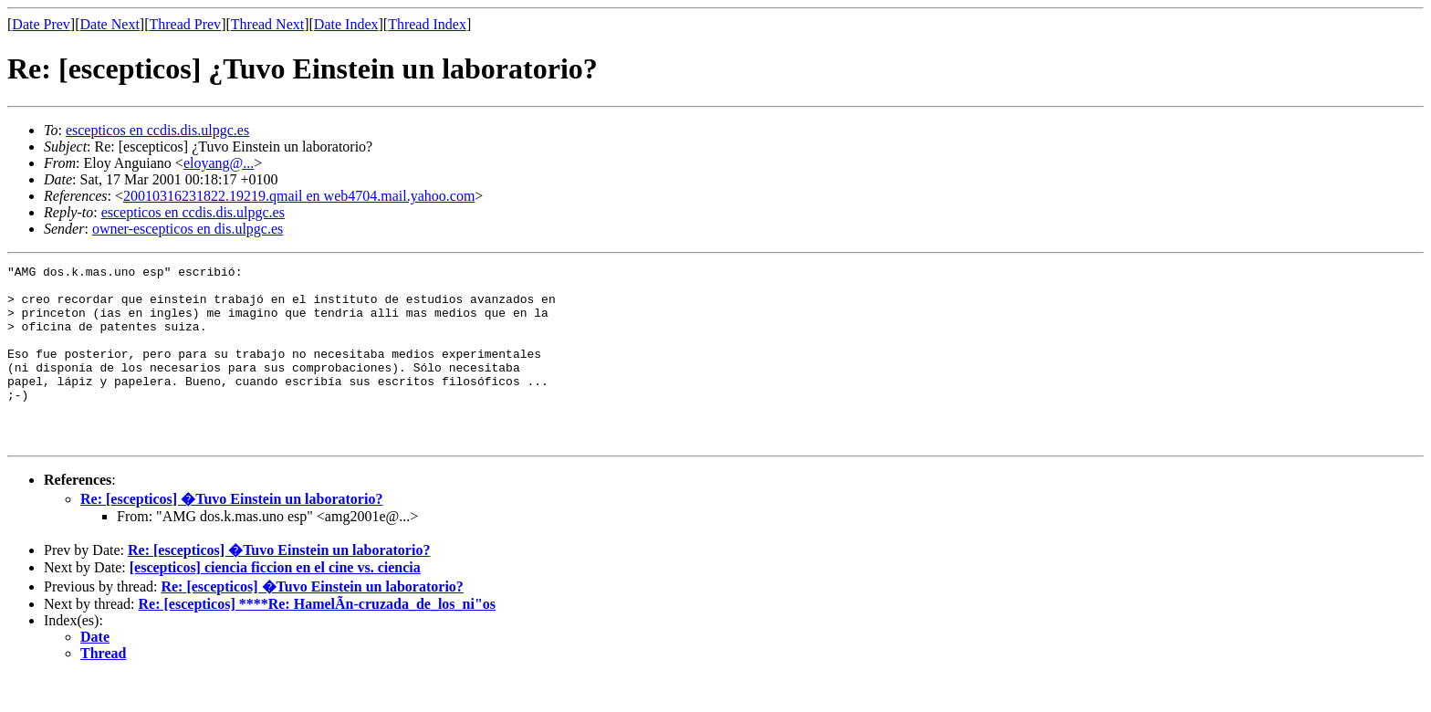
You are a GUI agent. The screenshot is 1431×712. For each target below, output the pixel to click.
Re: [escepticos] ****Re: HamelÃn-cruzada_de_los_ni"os (317, 639)
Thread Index (427, 24)
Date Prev (41, 24)
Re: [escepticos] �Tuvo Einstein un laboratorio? (231, 534)
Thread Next (267, 24)
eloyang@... (218, 163)
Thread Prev (185, 24)
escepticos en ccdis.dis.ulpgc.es (157, 130)
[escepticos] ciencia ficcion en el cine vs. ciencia (275, 603)
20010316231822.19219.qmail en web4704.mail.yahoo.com (299, 196)
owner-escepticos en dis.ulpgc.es (187, 228)
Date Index (346, 24)
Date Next (110, 24)
